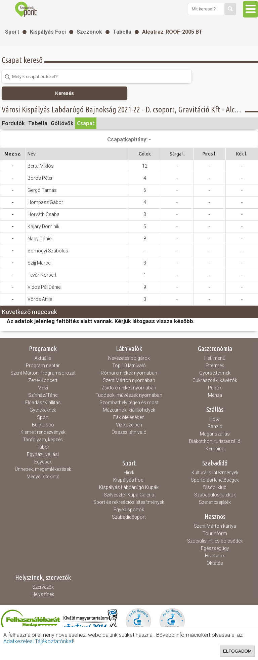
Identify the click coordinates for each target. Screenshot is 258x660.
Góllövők (62, 123)
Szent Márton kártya (215, 526)
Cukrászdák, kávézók (214, 380)
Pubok (215, 387)
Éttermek (215, 365)
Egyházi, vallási (43, 454)
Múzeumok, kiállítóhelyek (129, 410)
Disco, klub (214, 487)
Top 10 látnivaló (129, 365)
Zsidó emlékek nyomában (128, 387)
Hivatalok (215, 555)
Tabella (122, 32)
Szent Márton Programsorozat (43, 373)
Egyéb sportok (129, 509)
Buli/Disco (43, 424)
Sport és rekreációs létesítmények (128, 502)
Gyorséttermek (214, 373)
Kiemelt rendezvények (43, 432)
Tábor (43, 447)
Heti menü (214, 358)
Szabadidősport (129, 517)
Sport (12, 32)
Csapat (86, 123)
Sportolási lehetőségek (215, 480)
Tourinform (215, 533)
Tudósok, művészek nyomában (128, 395)
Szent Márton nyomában (129, 380)
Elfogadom (237, 651)
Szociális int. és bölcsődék (215, 541)
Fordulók (13, 123)
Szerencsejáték (215, 502)
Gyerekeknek (43, 410)
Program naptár (43, 365)
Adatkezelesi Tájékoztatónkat (38, 641)
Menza (215, 395)
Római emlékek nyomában (129, 373)
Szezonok (89, 32)
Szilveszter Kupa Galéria (129, 494)
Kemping (215, 448)
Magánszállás (215, 434)
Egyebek (43, 461)
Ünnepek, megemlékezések (43, 469)
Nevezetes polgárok (129, 358)
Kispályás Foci (48, 32)
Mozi (43, 387)
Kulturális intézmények (215, 472)
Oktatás (215, 563)
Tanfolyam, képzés (43, 439)
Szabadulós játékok (215, 494)
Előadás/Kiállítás (43, 402)
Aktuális (43, 358)
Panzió (215, 426)
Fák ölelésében (128, 417)
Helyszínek (43, 594)
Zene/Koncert (42, 380)
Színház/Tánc (43, 395)
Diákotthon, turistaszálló (215, 441)
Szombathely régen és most (129, 402)
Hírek (129, 472)
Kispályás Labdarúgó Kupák (129, 487)
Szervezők (43, 587)
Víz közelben (129, 424)
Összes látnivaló (129, 432)
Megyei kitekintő (43, 476)
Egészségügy (215, 548)
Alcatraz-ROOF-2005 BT (172, 32)
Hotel (214, 419)
